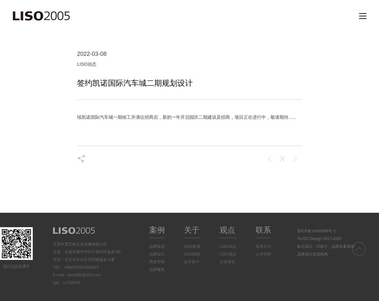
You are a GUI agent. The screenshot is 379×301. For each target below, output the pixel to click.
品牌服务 (157, 269)
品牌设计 (157, 254)
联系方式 (263, 246)
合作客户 (191, 262)
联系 (263, 230)
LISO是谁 (192, 246)
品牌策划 (157, 246)
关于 (191, 230)
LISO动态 (228, 246)
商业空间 (157, 262)
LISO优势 (192, 254)
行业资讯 (227, 262)
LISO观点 (228, 254)
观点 (227, 230)
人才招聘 (263, 254)
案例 (157, 230)
